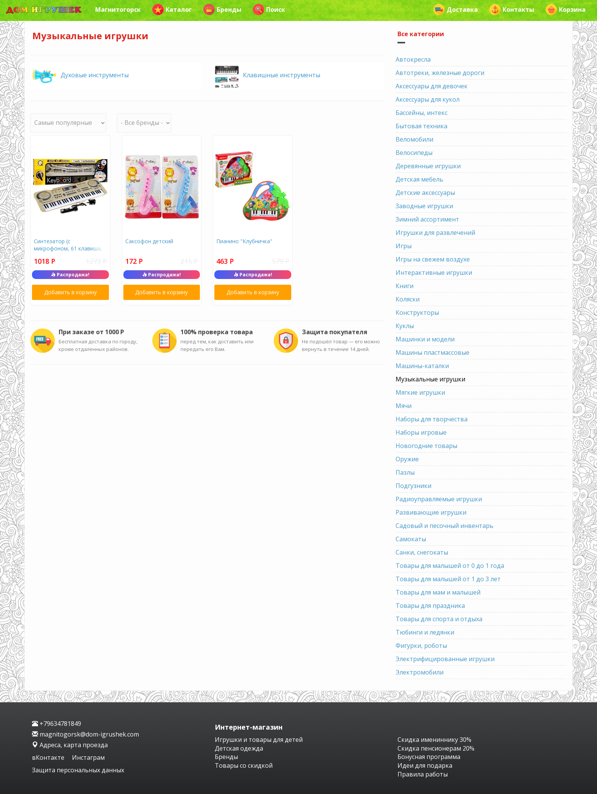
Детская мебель (419, 179)
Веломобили (414, 139)
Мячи (404, 406)
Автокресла (413, 59)
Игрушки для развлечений (435, 232)
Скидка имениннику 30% (434, 739)
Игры (404, 246)
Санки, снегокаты (422, 552)
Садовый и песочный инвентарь (444, 525)
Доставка (455, 9)
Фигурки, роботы (421, 645)
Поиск (269, 9)
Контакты (511, 9)
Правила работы (422, 774)
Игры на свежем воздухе (433, 259)
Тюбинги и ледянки (425, 632)
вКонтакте (49, 757)
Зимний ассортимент (427, 219)
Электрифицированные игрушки (445, 659)
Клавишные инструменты (281, 75)
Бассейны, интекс (421, 112)
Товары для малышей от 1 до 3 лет (448, 579)
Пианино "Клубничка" (244, 241)
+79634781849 (56, 723)
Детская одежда (239, 748)
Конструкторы (417, 312)
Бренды (222, 9)
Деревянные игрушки (428, 166)
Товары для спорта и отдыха (439, 619)
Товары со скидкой (244, 765)
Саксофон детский (149, 241)
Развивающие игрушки (431, 512)
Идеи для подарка (424, 765)
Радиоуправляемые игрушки (439, 499)
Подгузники (413, 486)
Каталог (172, 9)
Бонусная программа (428, 757)
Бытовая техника (421, 126)
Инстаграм (88, 757)
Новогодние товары (426, 446)
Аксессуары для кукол (428, 99)
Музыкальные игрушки (430, 379)
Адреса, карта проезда (70, 745)
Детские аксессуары (425, 192)
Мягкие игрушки (420, 392)
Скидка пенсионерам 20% (435, 748)
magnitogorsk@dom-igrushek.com (85, 734)
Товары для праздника (430, 605)
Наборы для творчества (432, 419)
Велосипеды (414, 152)
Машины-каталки (422, 366)
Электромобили (420, 672)
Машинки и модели (425, 339)
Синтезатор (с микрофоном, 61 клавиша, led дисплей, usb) (68, 249)
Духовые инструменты (95, 75)
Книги (404, 286)
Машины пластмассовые (432, 352)
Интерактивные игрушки (434, 272)
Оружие (407, 459)
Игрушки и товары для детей (259, 739)
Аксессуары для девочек (432, 86)
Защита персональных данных (78, 770)
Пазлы (405, 472)
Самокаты (411, 539)
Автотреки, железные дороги (440, 73)
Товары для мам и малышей (438, 592)
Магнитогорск (118, 9)
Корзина (566, 9)
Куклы (405, 326)
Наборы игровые (421, 432)
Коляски (408, 299)
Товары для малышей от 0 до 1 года (450, 565)
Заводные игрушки (424, 206)
